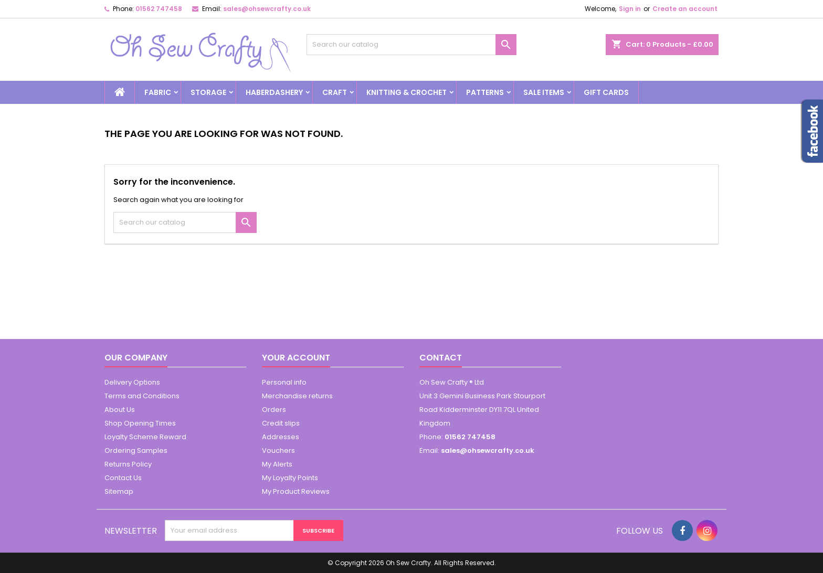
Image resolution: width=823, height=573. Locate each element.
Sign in (630, 8)
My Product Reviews (296, 491)
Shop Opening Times (140, 423)
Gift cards (606, 92)
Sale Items (543, 92)
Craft (334, 92)
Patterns (485, 92)
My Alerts (277, 464)
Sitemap (118, 491)
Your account (296, 358)
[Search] (411, 44)
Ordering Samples (135, 450)
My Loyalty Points (290, 478)
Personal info (284, 382)
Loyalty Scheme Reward (145, 437)
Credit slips (281, 423)
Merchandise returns (297, 396)
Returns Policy (128, 464)
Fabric (157, 92)
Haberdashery (274, 92)
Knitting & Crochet (406, 92)
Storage (208, 92)
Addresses (280, 437)
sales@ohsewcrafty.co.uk (267, 8)
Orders (274, 410)
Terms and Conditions (142, 396)
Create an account (685, 8)
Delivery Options (132, 382)
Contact (440, 358)
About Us (119, 410)
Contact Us (123, 478)
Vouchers (278, 450)
